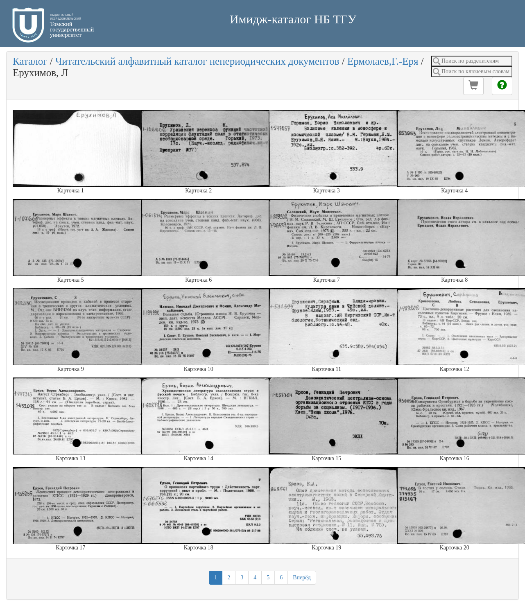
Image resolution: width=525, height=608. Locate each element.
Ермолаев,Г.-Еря (383, 61)
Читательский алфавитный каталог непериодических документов (197, 61)
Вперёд (301, 577)
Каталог (30, 61)
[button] (473, 86)
